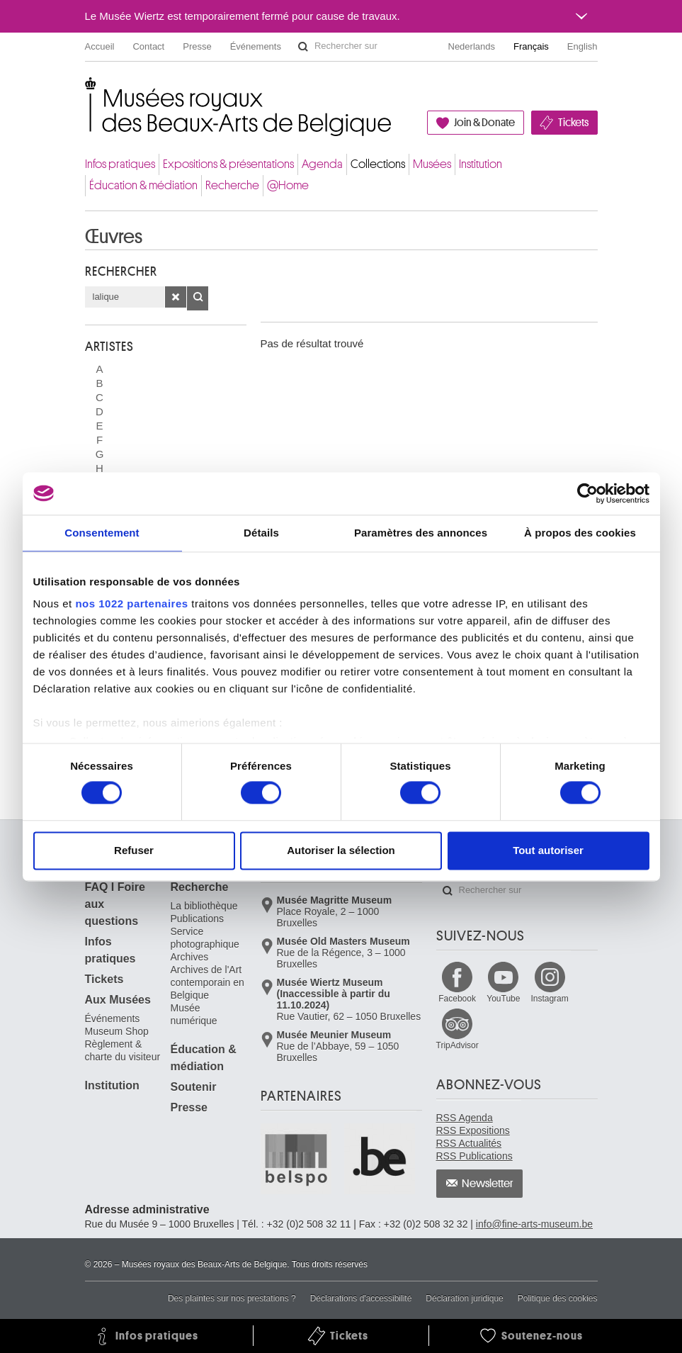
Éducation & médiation (143, 185)
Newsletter (487, 1183)
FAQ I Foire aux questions (115, 904)
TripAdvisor (457, 1045)
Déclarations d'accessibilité (361, 1298)
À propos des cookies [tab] (580, 533)
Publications (198, 918)
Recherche (232, 185)
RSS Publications (474, 1156)
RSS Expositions (473, 1130)
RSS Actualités (469, 1143)
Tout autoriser (548, 850)
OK (197, 298)
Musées (432, 164)
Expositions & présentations (228, 164)
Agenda (322, 164)
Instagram (549, 999)
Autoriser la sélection (341, 850)
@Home (288, 185)
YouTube (503, 999)
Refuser (134, 850)
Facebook (457, 999)
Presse (197, 46)
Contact (148, 46)
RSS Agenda (464, 1117)
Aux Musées (118, 1000)
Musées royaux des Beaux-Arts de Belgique (86, 91)
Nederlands (472, 46)
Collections (378, 164)
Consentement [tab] (101, 533)
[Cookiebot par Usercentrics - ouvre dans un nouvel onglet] (587, 493)
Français (531, 46)
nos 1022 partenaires (131, 603)
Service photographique (205, 938)
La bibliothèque (204, 905)
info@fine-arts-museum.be (534, 1224)
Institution (480, 164)
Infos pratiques (120, 164)
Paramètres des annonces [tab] (420, 533)
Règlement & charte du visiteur (123, 1050)
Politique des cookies (558, 1298)
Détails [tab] (261, 533)
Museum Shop (117, 1031)
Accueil (100, 46)
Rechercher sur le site (303, 47)
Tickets (573, 122)
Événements (255, 46)
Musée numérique (194, 1014)
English (582, 46)
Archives (190, 956)
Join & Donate (484, 122)
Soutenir (194, 1087)
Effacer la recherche (175, 297)
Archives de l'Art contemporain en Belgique (207, 982)
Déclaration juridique (464, 1298)
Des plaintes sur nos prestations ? (232, 1298)
